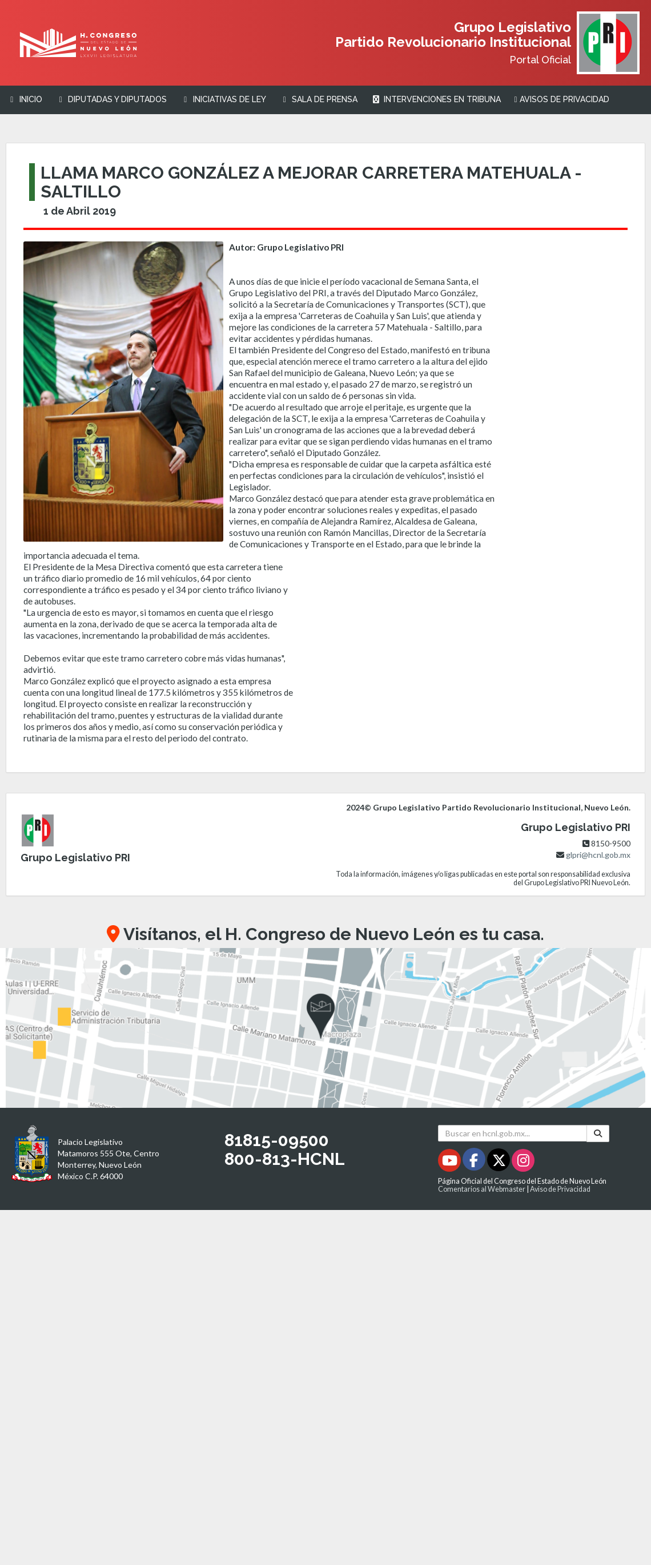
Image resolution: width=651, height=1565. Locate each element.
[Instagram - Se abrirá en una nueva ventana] (523, 1162)
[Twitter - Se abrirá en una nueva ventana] (499, 1162)
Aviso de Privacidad (560, 1189)
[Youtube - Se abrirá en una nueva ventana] (450, 1162)
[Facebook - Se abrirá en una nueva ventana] (475, 1162)
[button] (325, 1028)
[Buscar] (597, 1133)
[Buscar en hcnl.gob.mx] (512, 1133)
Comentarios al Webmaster (481, 1189)
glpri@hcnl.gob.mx (598, 855)
